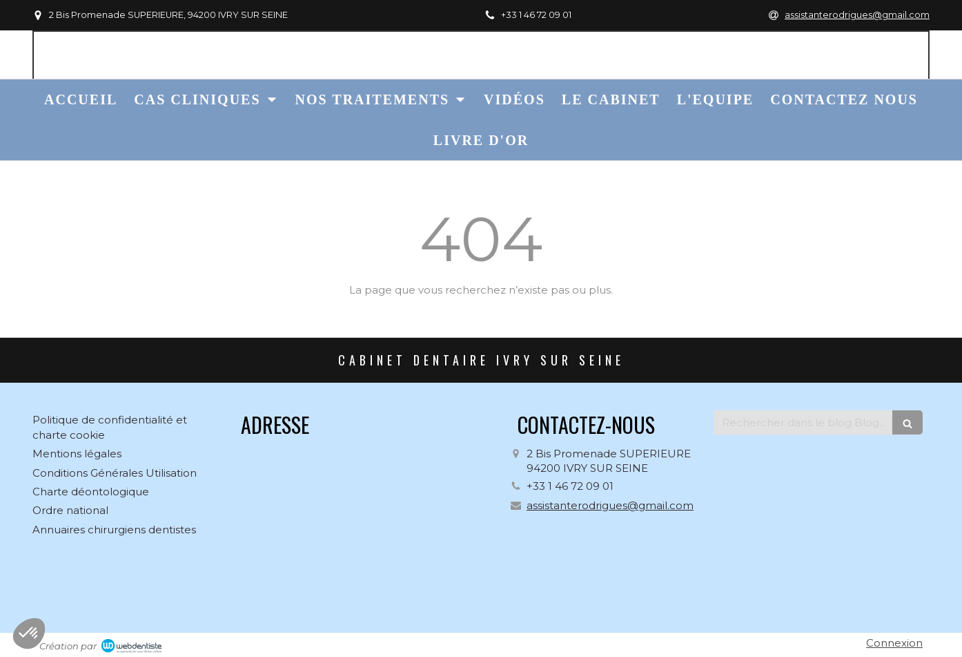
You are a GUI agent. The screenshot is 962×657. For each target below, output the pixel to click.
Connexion (894, 642)
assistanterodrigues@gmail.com (610, 505)
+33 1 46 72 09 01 (570, 486)
